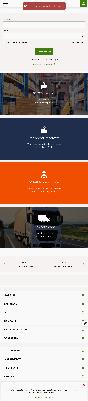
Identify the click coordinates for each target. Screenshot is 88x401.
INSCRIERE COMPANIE (44, 64)
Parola (5, 31)
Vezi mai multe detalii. (41, 397)
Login (83, 3)
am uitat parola (78, 42)
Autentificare (44, 51)
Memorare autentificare (16, 42)
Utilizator (6, 19)
